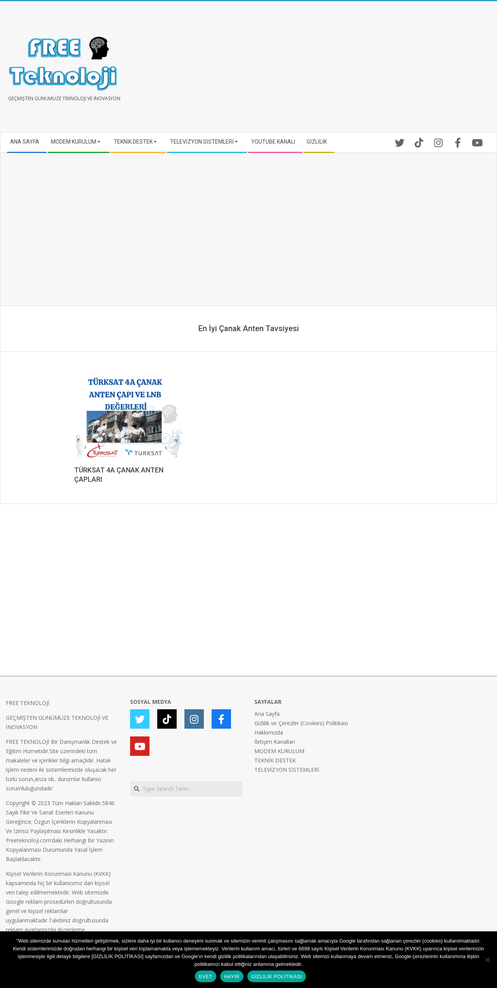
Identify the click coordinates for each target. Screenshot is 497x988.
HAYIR (232, 976)
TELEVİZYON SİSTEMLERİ (286, 769)
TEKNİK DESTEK (275, 760)
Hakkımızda (268, 732)
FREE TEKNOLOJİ (27, 703)
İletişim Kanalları (274, 741)
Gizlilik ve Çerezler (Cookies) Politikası (301, 723)
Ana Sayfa (267, 713)
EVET (205, 976)
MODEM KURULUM (279, 751)
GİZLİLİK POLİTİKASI (276, 976)
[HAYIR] (487, 960)
